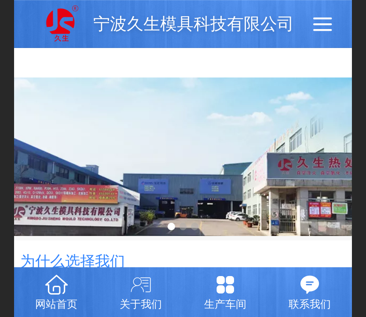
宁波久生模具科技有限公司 (193, 23)
